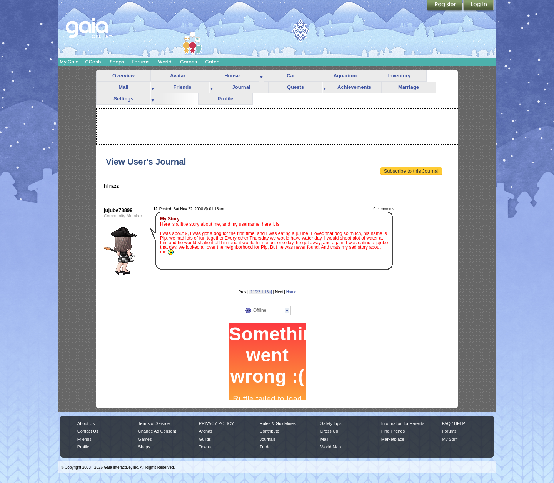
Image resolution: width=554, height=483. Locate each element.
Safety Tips (331, 423)
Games (188, 61)
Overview (123, 75)
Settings (123, 99)
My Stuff (449, 439)
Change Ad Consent (157, 431)
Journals (268, 439)
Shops (117, 61)
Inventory (399, 75)
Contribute (269, 431)
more (261, 76)
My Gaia (69, 61)
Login (478, 6)
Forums (140, 61)
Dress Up (329, 431)
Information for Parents (402, 423)
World (165, 61)
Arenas (205, 431)
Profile (225, 99)
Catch (212, 61)
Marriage (408, 87)
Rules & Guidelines (278, 423)
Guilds (205, 439)
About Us (86, 423)
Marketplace (392, 439)
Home (291, 292)
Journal (241, 87)
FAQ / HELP (453, 423)
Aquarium (345, 75)
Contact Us (87, 431)
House (232, 75)
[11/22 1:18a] (260, 292)
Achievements (354, 87)
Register (445, 6)
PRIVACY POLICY (216, 423)
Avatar (177, 75)
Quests (295, 87)
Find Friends (393, 431)
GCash (93, 61)
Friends (183, 87)
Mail (123, 87)
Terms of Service (154, 423)
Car (291, 75)
